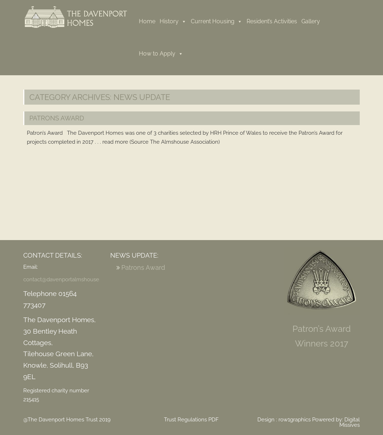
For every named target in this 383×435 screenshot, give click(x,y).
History (173, 21)
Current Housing (216, 21)
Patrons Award (56, 118)
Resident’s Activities (272, 21)
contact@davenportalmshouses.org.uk (70, 279)
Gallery (310, 21)
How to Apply (161, 53)
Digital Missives (349, 422)
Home (147, 21)
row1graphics (294, 419)
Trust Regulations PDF (191, 419)
